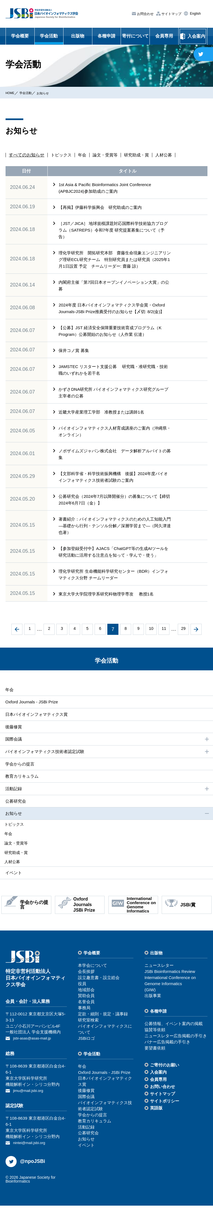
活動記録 (107, 798)
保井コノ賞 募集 (75, 357)
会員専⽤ (158, 1087)
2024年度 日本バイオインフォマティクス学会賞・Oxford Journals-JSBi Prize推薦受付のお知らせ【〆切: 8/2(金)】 (112, 312)
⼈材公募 (16, 869)
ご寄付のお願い (164, 1073)
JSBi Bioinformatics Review (169, 979)
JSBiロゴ (86, 1046)
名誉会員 (86, 1009)
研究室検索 (88, 1028)
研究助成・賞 (141, 155)
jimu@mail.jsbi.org (30, 1098)
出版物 (77, 36)
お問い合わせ (162, 1094)
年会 (83, 155)
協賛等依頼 (154, 1037)
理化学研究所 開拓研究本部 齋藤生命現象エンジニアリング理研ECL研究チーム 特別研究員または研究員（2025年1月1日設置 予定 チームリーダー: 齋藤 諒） (114, 259)
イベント (13, 880)
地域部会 (86, 997)
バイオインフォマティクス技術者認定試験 (107, 760)
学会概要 (20, 36)
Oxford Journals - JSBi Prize (32, 708)
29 (183, 636)
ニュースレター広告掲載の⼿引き (175, 1043)
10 (151, 636)
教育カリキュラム (21, 785)
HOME (11, 92)
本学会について (92, 973)
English (195, 14)
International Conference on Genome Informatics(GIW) (170, 991)
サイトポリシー (164, 1108)
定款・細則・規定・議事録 (103, 1022)
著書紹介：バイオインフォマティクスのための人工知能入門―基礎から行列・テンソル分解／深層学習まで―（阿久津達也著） (114, 532)
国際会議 (107, 747)
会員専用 (164, 36)
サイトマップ (171, 14)
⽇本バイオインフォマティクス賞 (37, 721)
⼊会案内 (158, 1079)
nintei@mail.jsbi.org (31, 1149)
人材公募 (169, 155)
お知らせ (51, 93)
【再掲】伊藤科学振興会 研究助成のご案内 (105, 207)
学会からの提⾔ (19, 772)
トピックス (62, 155)
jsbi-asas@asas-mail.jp (34, 1046)
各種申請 (106, 36)
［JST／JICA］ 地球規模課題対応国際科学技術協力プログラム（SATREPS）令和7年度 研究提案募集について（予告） (115, 230)
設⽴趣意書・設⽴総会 (99, 985)
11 (164, 636)
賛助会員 (86, 1003)
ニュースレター (159, 973)
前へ (17, 636)
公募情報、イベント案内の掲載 (173, 1031)
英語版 (156, 1116)
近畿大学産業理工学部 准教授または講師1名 (104, 418)
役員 (82, 991)
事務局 (84, 1015)
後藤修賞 (13, 734)
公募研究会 (15, 810)
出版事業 (152, 1003)
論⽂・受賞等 (20, 852)
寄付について (135, 36)
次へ (196, 636)
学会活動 (49, 36)
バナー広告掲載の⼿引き (167, 1050)
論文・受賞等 (108, 155)
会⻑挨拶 (86, 979)
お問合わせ (145, 14)
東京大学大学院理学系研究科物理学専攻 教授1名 (109, 600)
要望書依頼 (154, 1056)
